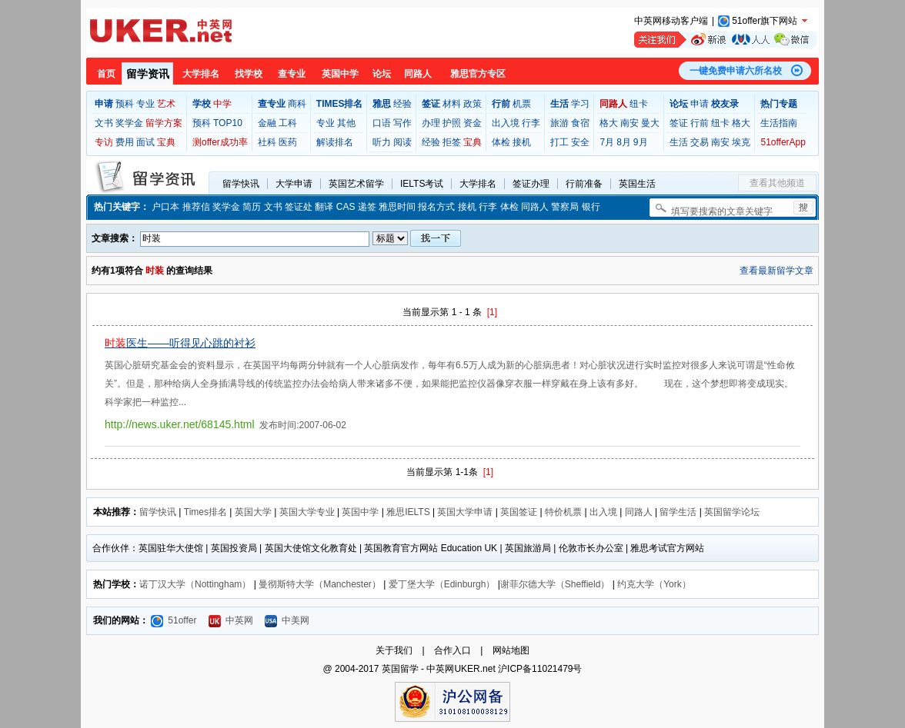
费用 (124, 142)
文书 (104, 123)
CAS (346, 206)
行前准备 (584, 183)
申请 (699, 103)
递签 (367, 206)
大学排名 (200, 73)
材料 (451, 103)
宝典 (166, 142)
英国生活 (637, 183)
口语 (381, 123)
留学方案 (163, 123)
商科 (297, 103)
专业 (145, 103)
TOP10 (227, 123)
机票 (522, 103)
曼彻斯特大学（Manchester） (320, 584)
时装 (154, 270)
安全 (580, 142)
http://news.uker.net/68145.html (180, 424)
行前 (699, 123)
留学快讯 (240, 183)
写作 (402, 123)
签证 (679, 123)
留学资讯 (147, 74)
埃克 (741, 142)
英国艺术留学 (356, 183)
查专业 (292, 73)
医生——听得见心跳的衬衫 (180, 343)
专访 (104, 142)
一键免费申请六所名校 (736, 70)
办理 (431, 123)
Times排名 (205, 512)
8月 (623, 142)
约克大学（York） (654, 584)
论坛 (381, 73)
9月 (640, 142)
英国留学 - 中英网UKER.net (439, 668)
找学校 (248, 73)
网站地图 (511, 650)
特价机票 (563, 512)
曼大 (650, 123)
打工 (559, 142)
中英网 (231, 620)
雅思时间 (397, 206)
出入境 (505, 123)
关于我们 (394, 650)
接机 (522, 142)
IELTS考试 (421, 183)
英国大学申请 (465, 512)
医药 (288, 142)
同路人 (418, 73)
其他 (346, 123)
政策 (472, 103)
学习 (580, 103)
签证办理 (531, 183)
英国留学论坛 (732, 512)
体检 (501, 142)
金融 (267, 123)
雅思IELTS (407, 512)
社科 (267, 142)
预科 (124, 103)
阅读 (402, 142)
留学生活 (678, 512)
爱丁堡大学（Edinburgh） (442, 584)
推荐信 (196, 206)
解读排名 (334, 142)
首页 (106, 73)
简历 (251, 206)
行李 (531, 123)
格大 (608, 123)
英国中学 (340, 73)
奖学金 (129, 123)
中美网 (287, 620)
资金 (472, 123)
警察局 (565, 206)
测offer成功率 (220, 142)
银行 (591, 206)
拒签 (451, 142)
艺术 (166, 103)
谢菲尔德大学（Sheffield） (554, 584)
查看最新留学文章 (776, 270)
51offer (173, 620)
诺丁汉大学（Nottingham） (195, 584)
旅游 (559, 123)
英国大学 (253, 512)
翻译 (324, 206)
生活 (679, 142)
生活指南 (778, 123)
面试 (145, 142)
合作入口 (452, 650)
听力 (381, 142)
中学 (222, 103)
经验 (402, 103)
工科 (288, 123)
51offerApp (783, 142)
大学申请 (294, 183)
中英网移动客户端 (671, 20)
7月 (606, 142)
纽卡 (638, 103)
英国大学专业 (307, 512)
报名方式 (436, 206)
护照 (451, 123)
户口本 (165, 206)
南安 (629, 123)
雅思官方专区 (478, 73)
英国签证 (518, 512)
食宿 (580, 123)
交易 (699, 142)
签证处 (298, 206)
